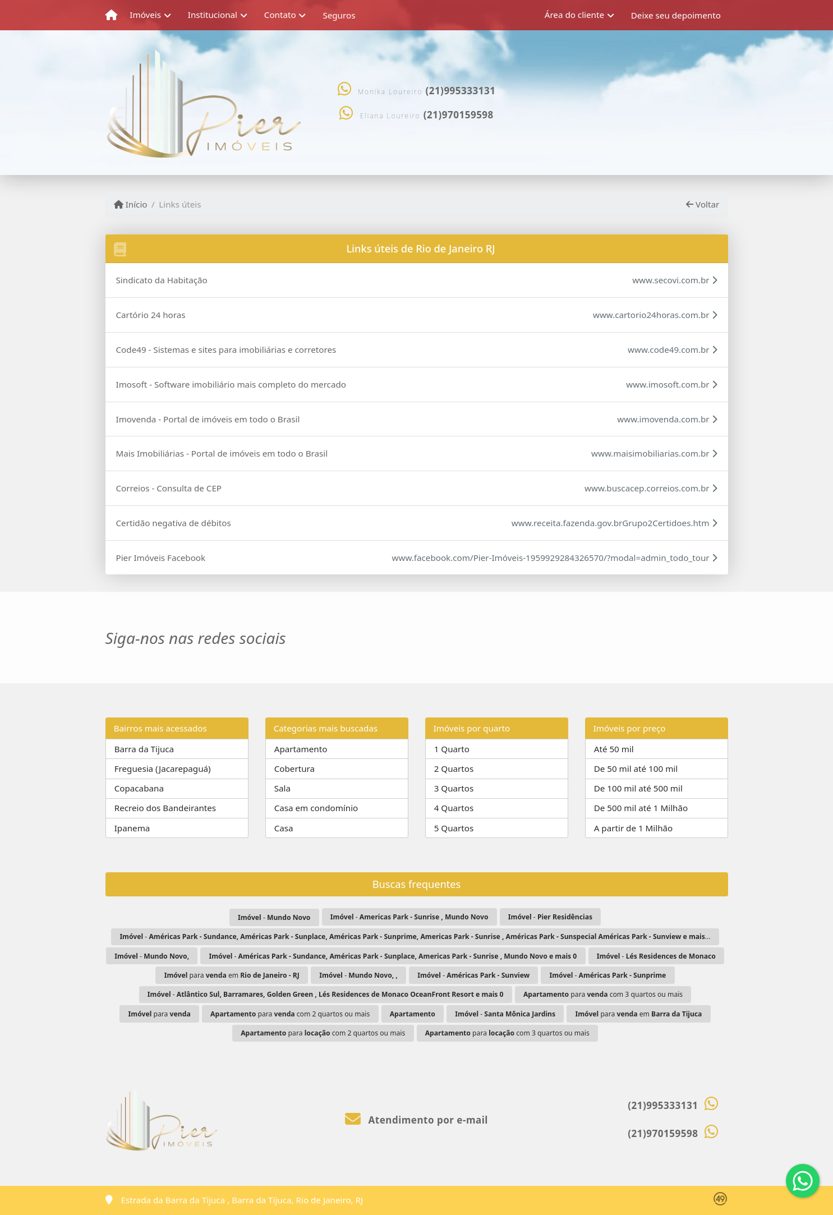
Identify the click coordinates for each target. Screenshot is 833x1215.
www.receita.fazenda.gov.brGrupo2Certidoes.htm (614, 522)
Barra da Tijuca (144, 748)
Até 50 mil (614, 748)
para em (232, 975)
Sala (282, 788)
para (159, 1014)
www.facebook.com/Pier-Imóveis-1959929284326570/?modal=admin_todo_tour (554, 557)
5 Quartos (454, 828)
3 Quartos (454, 788)
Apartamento (301, 748)
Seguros (339, 15)
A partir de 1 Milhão (633, 828)
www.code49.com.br (672, 349)
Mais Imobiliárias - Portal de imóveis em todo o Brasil (222, 453)
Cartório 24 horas (151, 314)
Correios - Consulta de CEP (169, 488)
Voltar (702, 204)
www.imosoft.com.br (671, 384)
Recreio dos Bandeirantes (165, 807)
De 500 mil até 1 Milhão (641, 807)
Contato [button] (280, 14)
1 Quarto (452, 748)
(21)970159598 (459, 114)
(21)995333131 (460, 90)
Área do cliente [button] (574, 14)
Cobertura (294, 768)
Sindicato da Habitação (162, 280)
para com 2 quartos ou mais (290, 1014)
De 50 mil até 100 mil (636, 768)
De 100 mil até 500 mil (638, 788)
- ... (414, 936)
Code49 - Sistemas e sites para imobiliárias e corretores (226, 349)
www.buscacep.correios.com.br (651, 488)
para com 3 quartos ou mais (603, 994)
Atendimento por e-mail (416, 1119)
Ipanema (132, 828)
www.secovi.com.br (674, 280)
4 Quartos (454, 807)
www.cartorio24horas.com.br (655, 314)
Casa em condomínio (316, 807)
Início (131, 204)
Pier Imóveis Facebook (161, 557)
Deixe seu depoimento (676, 15)
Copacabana (139, 788)
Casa (283, 828)
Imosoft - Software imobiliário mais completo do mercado (231, 384)
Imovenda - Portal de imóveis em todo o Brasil (208, 419)
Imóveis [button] (145, 14)
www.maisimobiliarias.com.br (654, 453)
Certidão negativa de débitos (173, 522)
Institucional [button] (212, 14)
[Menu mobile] (111, 15)
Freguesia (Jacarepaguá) (162, 768)
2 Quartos (454, 768)
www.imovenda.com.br (667, 419)
